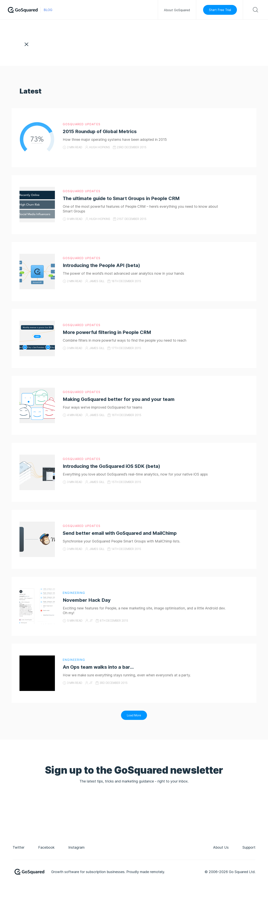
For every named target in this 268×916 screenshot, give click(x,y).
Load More (134, 715)
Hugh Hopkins (99, 147)
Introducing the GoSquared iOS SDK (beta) (111, 466)
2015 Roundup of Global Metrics (100, 131)
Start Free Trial (220, 10)
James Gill (96, 281)
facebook (46, 847)
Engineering (74, 592)
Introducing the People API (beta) (101, 265)
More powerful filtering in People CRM (107, 332)
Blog (48, 10)
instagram (76, 847)
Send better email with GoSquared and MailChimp (120, 533)
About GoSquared (177, 10)
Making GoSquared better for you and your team (119, 399)
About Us (221, 847)
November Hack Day (87, 600)
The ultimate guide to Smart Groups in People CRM (121, 198)
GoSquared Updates (82, 124)
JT (91, 620)
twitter (18, 847)
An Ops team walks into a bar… (98, 667)
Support (248, 847)
